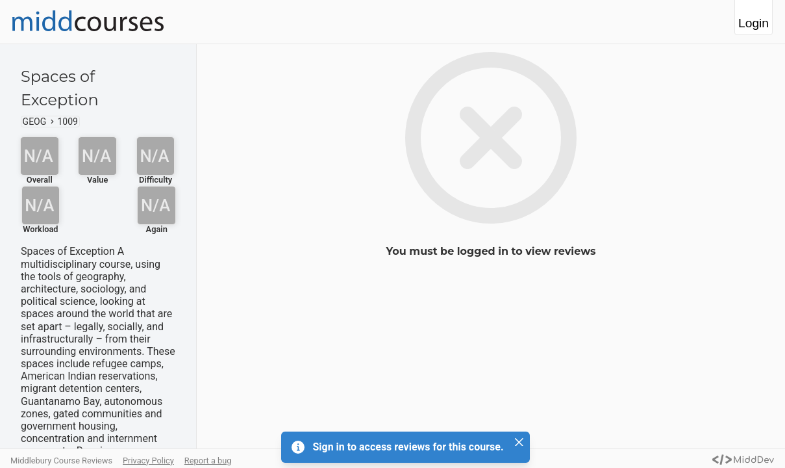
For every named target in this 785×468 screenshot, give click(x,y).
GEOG (35, 121)
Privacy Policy (148, 460)
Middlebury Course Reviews (61, 460)
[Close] (519, 442)
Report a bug (208, 460)
